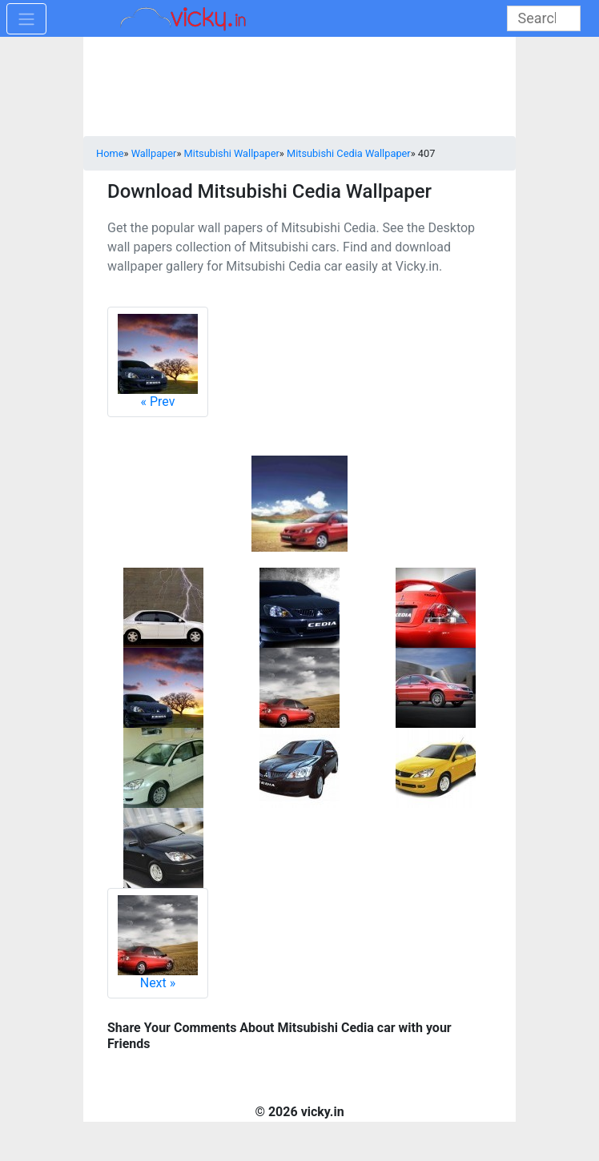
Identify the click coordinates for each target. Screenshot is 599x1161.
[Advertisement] (299, 88)
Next (158, 942)
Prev (158, 361)
